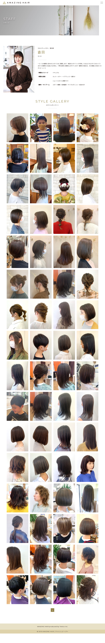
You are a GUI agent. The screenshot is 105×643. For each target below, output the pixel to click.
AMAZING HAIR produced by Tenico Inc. (52, 627)
